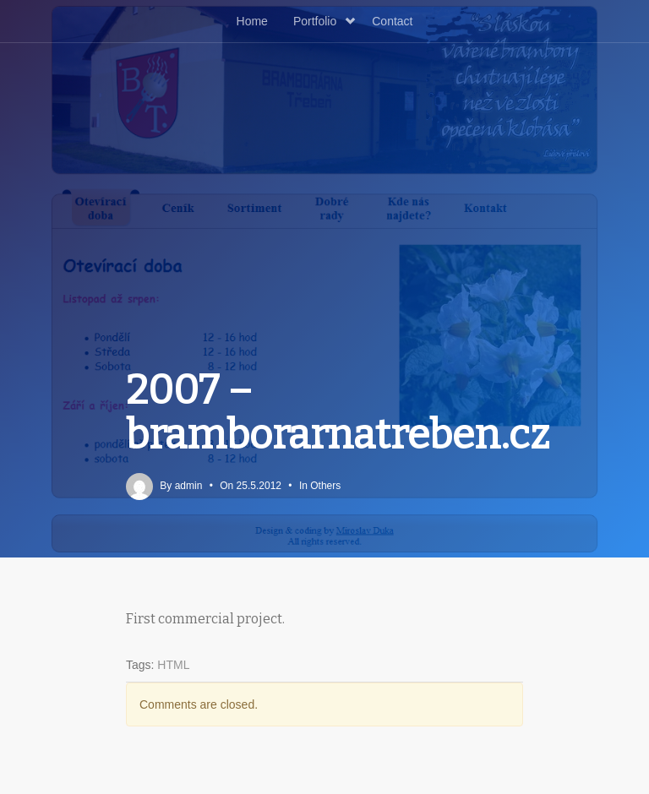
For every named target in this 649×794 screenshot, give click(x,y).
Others (325, 486)
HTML (173, 665)
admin (189, 486)
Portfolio (324, 21)
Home (252, 21)
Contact (392, 21)
